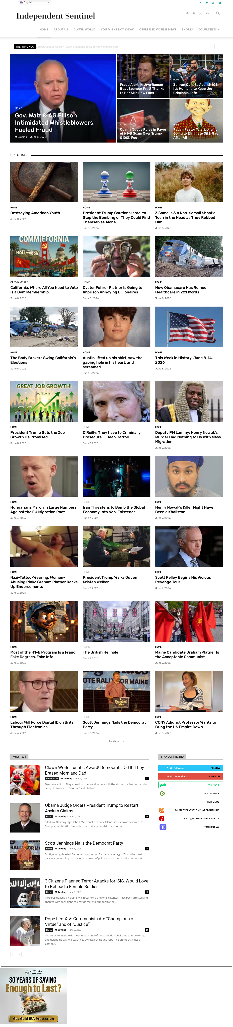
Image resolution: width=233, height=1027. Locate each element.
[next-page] (19, 954)
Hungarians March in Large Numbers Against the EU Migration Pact (43, 509)
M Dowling (66, 778)
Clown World (84, 29)
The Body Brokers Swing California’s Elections (43, 360)
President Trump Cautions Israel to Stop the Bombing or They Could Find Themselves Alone (116, 217)
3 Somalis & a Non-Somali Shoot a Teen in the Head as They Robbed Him (185, 217)
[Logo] (55, 14)
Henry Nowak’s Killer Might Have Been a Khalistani (184, 509)
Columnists (209, 29)
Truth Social (211, 826)
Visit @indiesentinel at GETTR (201, 818)
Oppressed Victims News (157, 29)
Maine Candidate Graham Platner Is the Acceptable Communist (187, 654)
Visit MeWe (213, 801)
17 (147, 848)
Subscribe (214, 776)
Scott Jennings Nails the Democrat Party (84, 843)
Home (44, 29)
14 (147, 892)
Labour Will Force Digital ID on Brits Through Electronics (41, 724)
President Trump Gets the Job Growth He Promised (37, 434)
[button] (218, 14)
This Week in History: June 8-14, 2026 (184, 360)
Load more (116, 741)
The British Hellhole (100, 652)
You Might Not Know (117, 29)
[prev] (210, 46)
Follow (215, 767)
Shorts (187, 29)
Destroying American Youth (35, 213)
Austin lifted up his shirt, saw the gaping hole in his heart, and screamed (112, 362)
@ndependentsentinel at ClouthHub (197, 810)
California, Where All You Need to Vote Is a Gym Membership (44, 289)
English (26, 2)
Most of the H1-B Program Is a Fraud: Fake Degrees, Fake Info (43, 654)
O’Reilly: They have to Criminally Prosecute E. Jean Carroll (112, 434)
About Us (61, 29)
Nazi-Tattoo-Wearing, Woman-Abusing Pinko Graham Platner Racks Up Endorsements (44, 582)
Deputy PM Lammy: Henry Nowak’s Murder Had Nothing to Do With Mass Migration (188, 437)
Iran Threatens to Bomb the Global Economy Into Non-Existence (114, 509)
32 (147, 816)
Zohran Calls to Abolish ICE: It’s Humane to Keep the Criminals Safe (80, 46)
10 (147, 778)
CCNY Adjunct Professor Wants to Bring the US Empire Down (185, 724)
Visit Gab (213, 784)
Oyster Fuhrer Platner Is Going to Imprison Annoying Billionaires (112, 289)
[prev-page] (12, 954)
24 (147, 929)
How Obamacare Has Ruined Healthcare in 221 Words (181, 289)
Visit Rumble (211, 793)
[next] (216, 46)
